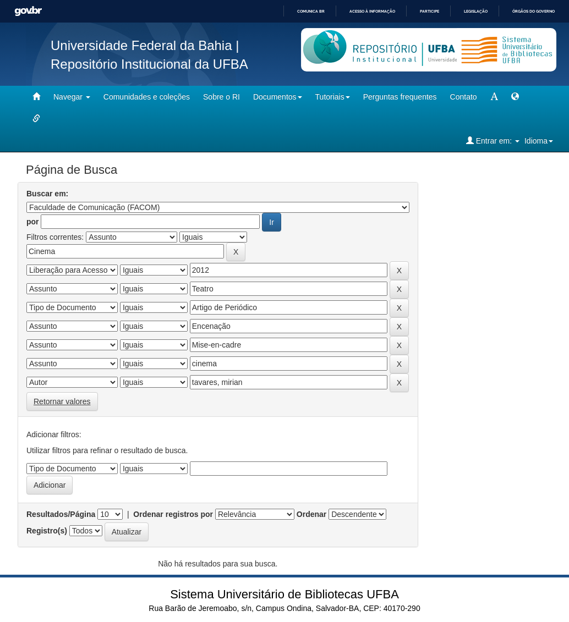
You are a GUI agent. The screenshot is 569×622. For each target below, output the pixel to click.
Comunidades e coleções (146, 96)
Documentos (277, 96)
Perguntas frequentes (400, 96)
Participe (429, 11)
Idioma (538, 140)
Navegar (71, 96)
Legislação (476, 11)
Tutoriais (332, 96)
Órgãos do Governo (533, 11)
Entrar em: (492, 140)
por (32, 221)
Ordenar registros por (173, 514)
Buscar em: (47, 193)
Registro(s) (46, 530)
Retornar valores (62, 401)
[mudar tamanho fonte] (494, 97)
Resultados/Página (60, 514)
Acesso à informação (372, 11)
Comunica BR (311, 11)
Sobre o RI (221, 96)
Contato (463, 96)
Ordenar (311, 514)
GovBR (28, 11)
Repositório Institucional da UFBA (149, 64)
